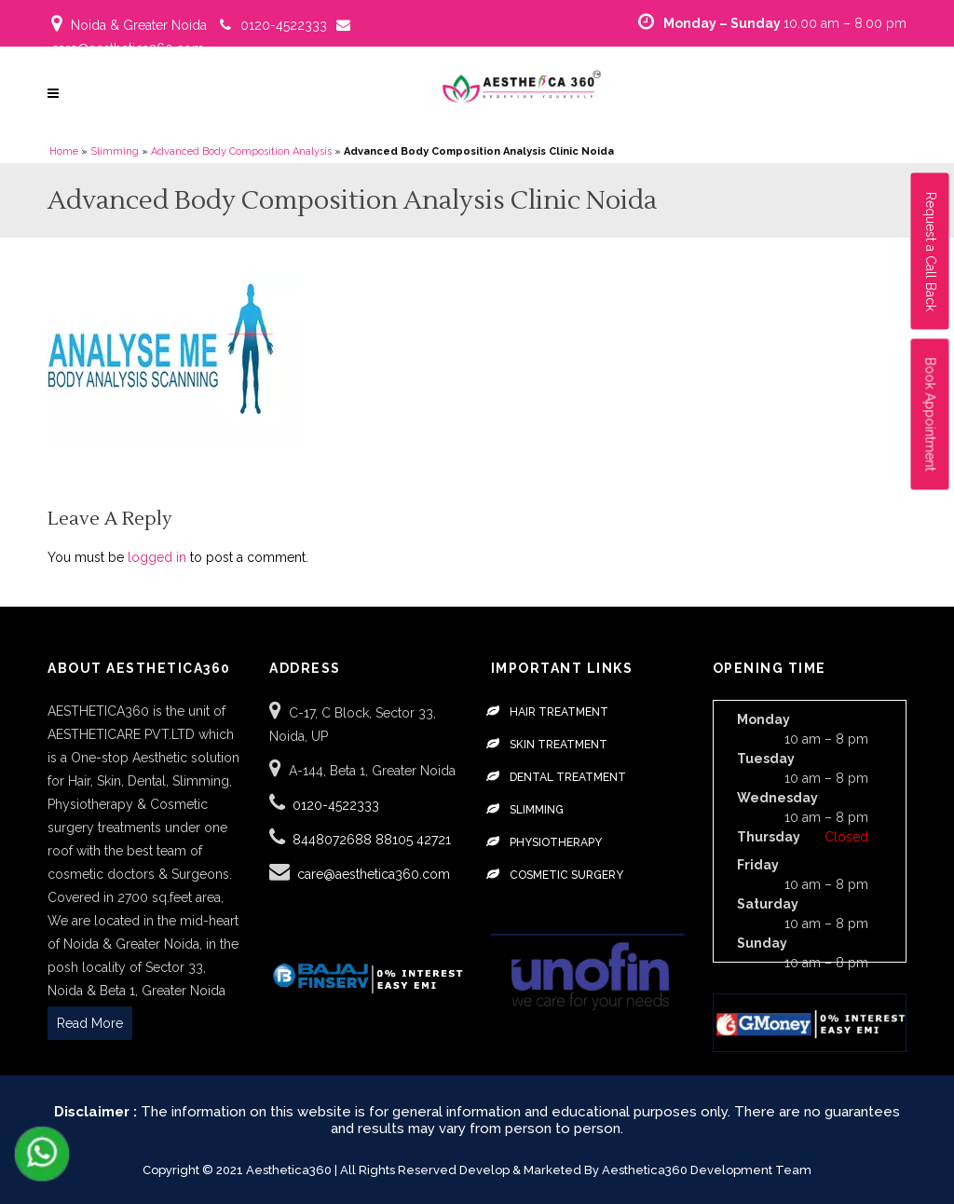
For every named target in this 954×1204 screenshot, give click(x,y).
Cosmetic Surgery (566, 875)
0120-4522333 (283, 25)
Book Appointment (930, 415)
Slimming (114, 151)
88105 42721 (413, 839)
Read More (90, 1023)
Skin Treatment (558, 744)
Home (63, 151)
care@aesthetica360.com (127, 48)
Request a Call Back (930, 251)
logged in (157, 557)
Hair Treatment (559, 711)
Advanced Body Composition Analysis (241, 151)
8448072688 (334, 839)
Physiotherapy (556, 842)
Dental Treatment (568, 777)
